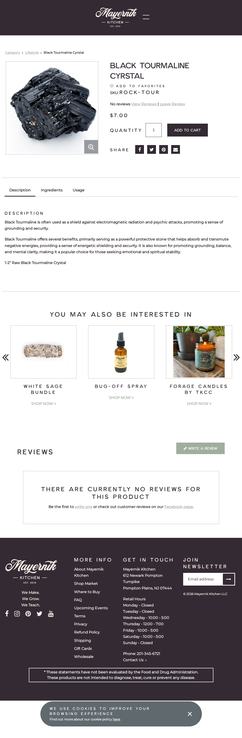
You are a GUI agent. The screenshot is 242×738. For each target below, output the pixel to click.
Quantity (126, 130)
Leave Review (172, 104)
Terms (79, 616)
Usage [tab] (78, 190)
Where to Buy (87, 592)
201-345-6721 (148, 654)
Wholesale (83, 657)
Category (12, 53)
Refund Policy (87, 632)
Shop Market (86, 583)
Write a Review (200, 448)
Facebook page (178, 507)
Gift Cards (83, 648)
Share (120, 149)
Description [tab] (20, 190)
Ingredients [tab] (52, 190)
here (116, 719)
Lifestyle (32, 53)
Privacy (80, 624)
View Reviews (144, 104)
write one (83, 507)
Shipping (82, 640)
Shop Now (43, 404)
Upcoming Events (91, 608)
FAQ (78, 600)
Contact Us (135, 660)
